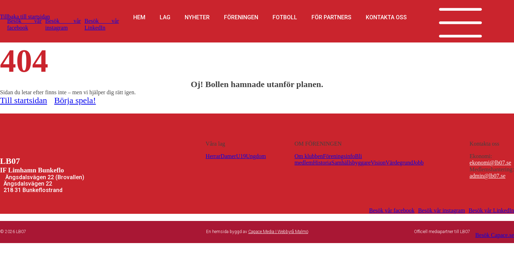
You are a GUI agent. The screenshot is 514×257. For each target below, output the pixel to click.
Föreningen (241, 17)
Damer (228, 156)
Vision (378, 163)
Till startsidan (23, 100)
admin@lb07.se (488, 176)
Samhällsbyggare (351, 163)
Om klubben (308, 156)
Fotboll (285, 17)
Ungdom (256, 156)
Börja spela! (75, 100)
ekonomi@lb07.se (490, 163)
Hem (139, 17)
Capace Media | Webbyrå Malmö (278, 231)
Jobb (418, 163)
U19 (241, 156)
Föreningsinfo (339, 156)
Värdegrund (399, 163)
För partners (331, 17)
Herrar (213, 156)
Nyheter (197, 17)
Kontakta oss (386, 17)
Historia (322, 163)
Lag (165, 17)
